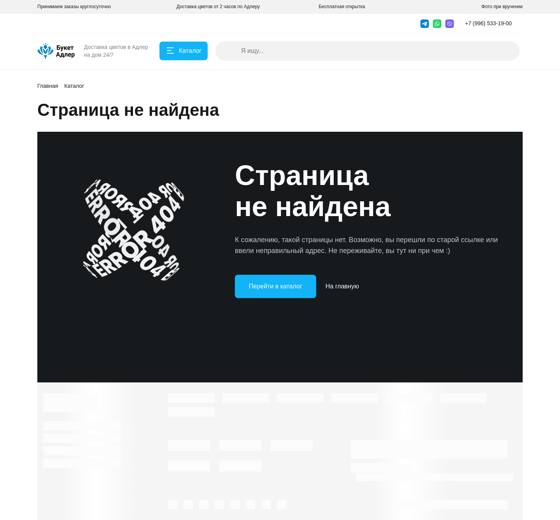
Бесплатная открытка (341, 6)
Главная (47, 86)
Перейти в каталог (275, 286)
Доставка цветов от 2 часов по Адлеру (218, 6)
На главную (342, 286)
